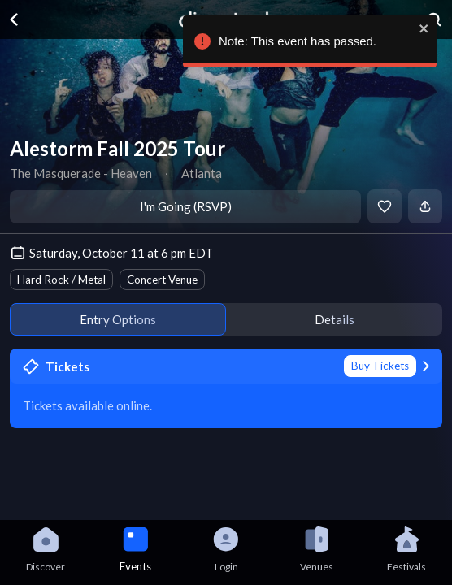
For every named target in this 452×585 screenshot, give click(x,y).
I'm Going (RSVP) (186, 206)
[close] (421, 28)
